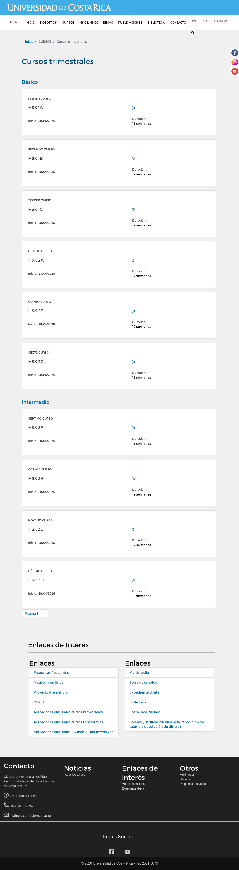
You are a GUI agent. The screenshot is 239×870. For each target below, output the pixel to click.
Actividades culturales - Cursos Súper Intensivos (73, 732)
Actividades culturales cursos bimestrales (68, 712)
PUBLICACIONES (130, 22)
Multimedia (139, 672)
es (194, 21)
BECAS (108, 22)
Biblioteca (137, 702)
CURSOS (68, 22)
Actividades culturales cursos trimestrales (68, 722)
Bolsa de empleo (143, 682)
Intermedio (36, 402)
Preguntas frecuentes (51, 672)
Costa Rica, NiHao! (144, 712)
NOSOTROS (48, 22)
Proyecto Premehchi (50, 692)
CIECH (38, 702)
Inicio (29, 41)
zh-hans (221, 21)
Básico (30, 82)
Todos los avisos (74, 774)
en (205, 21)
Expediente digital (144, 692)
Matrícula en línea (48, 682)
